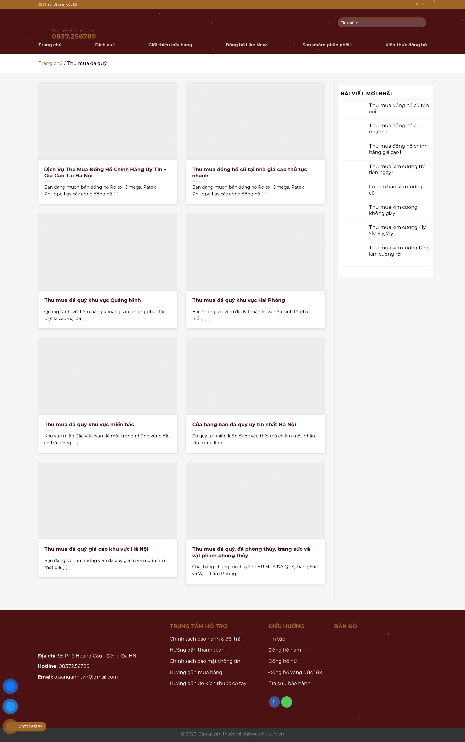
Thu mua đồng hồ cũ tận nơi (399, 108)
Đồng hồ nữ (282, 661)
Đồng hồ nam (284, 650)
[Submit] (421, 22)
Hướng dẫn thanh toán (197, 650)
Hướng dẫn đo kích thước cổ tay (208, 683)
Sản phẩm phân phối (327, 44)
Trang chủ (50, 63)
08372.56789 (74, 666)
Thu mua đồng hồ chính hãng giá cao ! (398, 149)
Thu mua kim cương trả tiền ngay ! (397, 169)
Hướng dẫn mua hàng (196, 672)
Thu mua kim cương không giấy (393, 210)
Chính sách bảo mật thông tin (205, 661)
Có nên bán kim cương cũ (396, 190)
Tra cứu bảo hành (289, 683)
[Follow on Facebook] (418, 4)
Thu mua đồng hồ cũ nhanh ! (394, 129)
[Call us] (424, 4)
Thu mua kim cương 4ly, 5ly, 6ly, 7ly (397, 230)
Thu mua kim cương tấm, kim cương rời (399, 251)
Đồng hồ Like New (247, 44)
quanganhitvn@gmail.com (86, 677)
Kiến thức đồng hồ (406, 44)
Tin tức (276, 639)
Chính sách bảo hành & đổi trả (205, 639)
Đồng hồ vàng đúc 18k (295, 672)
